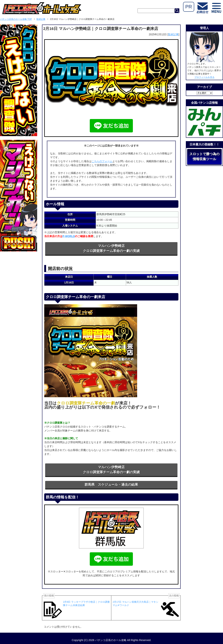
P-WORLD (68, 236)
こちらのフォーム (102, 161)
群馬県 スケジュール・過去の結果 (111, 484)
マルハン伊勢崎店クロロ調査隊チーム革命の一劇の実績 (111, 248)
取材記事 (173, 34)
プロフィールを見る (204, 77)
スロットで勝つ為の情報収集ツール (204, 156)
